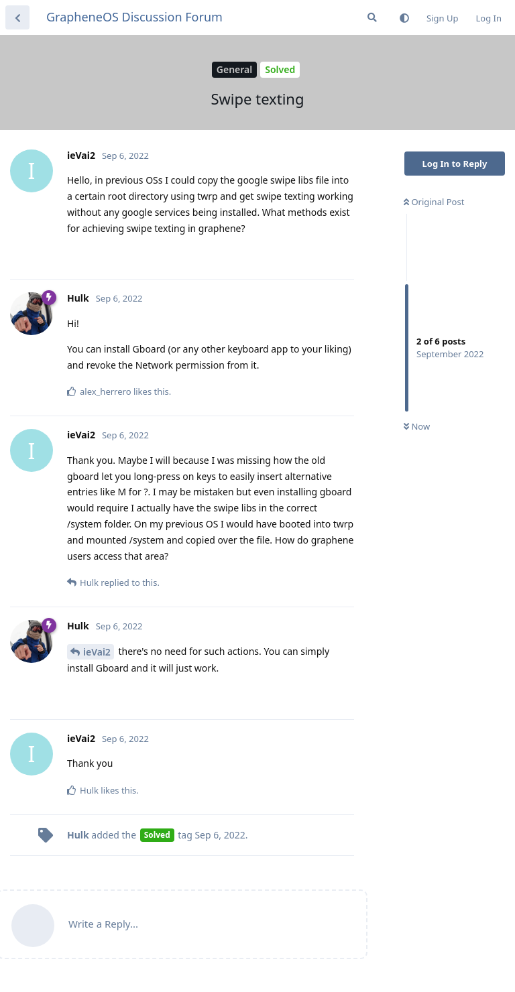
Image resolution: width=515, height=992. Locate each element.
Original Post (434, 202)
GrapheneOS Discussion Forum (134, 17)
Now (417, 426)
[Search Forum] (372, 17)
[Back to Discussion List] (17, 17)
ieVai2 (97, 651)
